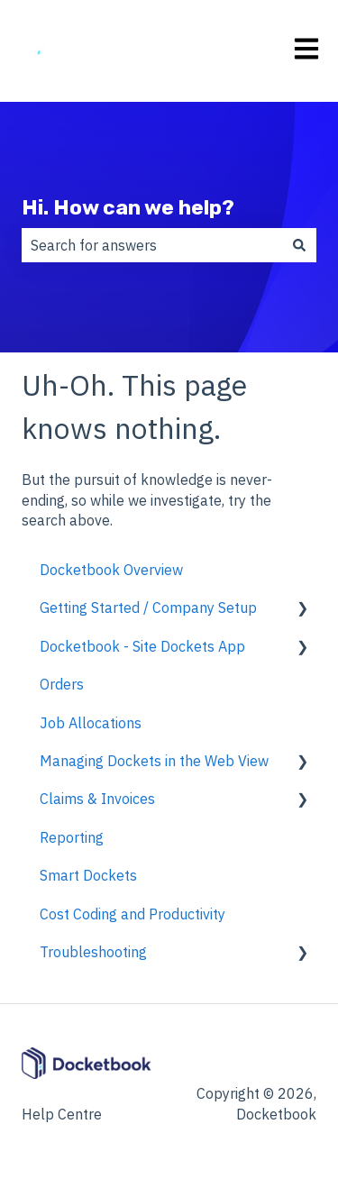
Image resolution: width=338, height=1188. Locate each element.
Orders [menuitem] (62, 684)
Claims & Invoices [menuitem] (97, 799)
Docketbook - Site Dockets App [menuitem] (142, 646)
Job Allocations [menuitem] (91, 723)
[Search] (299, 245)
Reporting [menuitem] (72, 837)
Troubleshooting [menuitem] (93, 952)
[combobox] (152, 245)
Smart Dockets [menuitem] (88, 875)
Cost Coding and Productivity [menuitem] (132, 914)
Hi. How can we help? (128, 207)
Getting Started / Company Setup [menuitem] (148, 608)
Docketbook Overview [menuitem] (111, 570)
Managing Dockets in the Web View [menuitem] (154, 761)
